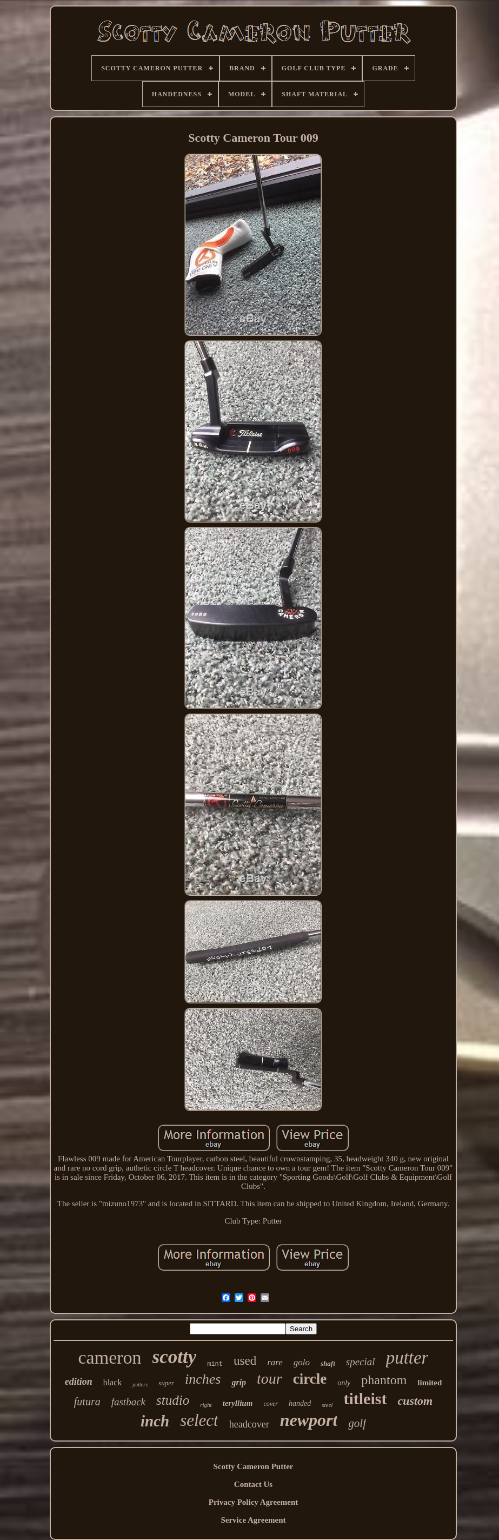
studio (172, 1400)
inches (203, 1379)
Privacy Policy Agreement (253, 1502)
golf (357, 1423)
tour (269, 1378)
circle (310, 1379)
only (343, 1383)
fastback (128, 1401)
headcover (249, 1424)
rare (275, 1362)
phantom (384, 1380)
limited (429, 1382)
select (199, 1420)
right (205, 1405)
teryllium (238, 1403)
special (360, 1361)
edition (78, 1381)
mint (215, 1364)
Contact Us (253, 1484)
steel (327, 1405)
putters (140, 1384)
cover (270, 1403)
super (166, 1383)
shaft (328, 1363)
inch (155, 1421)
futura (87, 1401)
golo (302, 1362)
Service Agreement (253, 1520)
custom (415, 1400)
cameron (110, 1357)
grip (238, 1382)
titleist (365, 1398)
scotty (174, 1356)
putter (407, 1357)
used (245, 1360)
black (112, 1382)
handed (300, 1403)
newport (309, 1420)
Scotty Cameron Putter (253, 1466)
